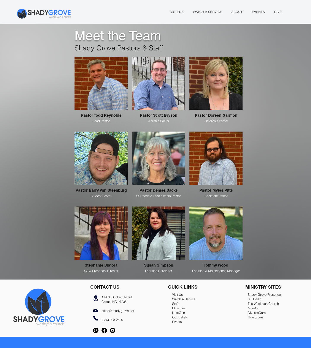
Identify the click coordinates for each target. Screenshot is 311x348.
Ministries (179, 308)
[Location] (95, 298)
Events (177, 322)
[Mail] (95, 310)
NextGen (178, 313)
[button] (237, 11)
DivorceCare (257, 313)
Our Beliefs (180, 317)
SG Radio (254, 299)
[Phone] (95, 318)
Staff (175, 304)
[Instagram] (95, 330)
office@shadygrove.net (118, 311)
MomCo (253, 308)
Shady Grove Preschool (264, 294)
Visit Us (177, 294)
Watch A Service (183, 299)
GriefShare (255, 317)
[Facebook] (104, 330)
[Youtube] (112, 330)
